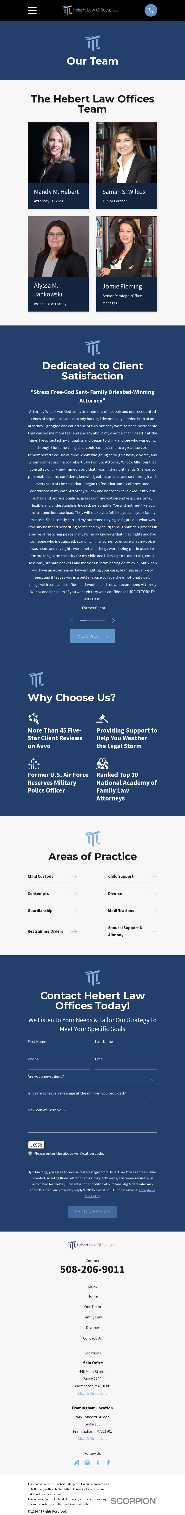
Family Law (92, 1317)
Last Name (104, 1042)
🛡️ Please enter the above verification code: (66, 1154)
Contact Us (92, 1338)
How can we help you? (47, 1110)
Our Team (92, 1306)
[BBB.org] (97, 1462)
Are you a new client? (46, 1077)
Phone (33, 1059)
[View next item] (114, 620)
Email (100, 1059)
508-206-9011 (92, 1269)
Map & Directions (92, 1393)
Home (92, 1296)
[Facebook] (108, 1462)
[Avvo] (76, 1462)
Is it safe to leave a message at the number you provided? (77, 1093)
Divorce (92, 1327)
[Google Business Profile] (87, 1462)
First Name (37, 1042)
